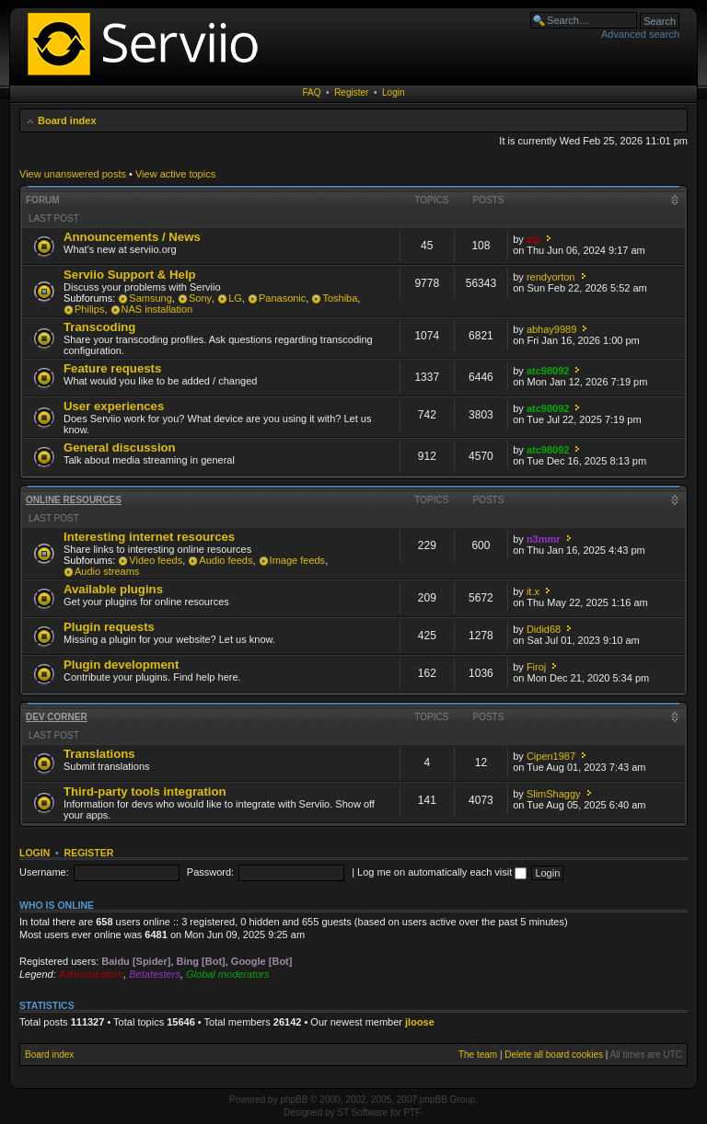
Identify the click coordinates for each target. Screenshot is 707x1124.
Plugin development (121, 664)
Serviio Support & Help (130, 274)
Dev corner (56, 717)
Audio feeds (225, 560)
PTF (412, 1112)
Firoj (536, 666)
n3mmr (544, 539)
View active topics (175, 173)
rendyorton (551, 276)
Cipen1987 (551, 756)
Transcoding (99, 327)
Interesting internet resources (149, 537)
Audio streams (107, 571)
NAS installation (157, 309)
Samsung (150, 298)
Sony (200, 298)
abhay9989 (551, 329)
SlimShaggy (554, 793)
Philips (89, 309)
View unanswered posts (72, 173)
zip (533, 239)
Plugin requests (109, 627)
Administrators (91, 974)
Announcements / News (132, 237)
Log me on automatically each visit (442, 871)
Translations (99, 754)
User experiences (114, 406)
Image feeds (298, 560)
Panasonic (282, 298)
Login (393, 92)
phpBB (293, 1100)
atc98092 (548, 370)
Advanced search (640, 34)
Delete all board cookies (553, 1054)
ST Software (362, 1112)
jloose (420, 1021)
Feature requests (112, 368)
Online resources (74, 500)
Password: (210, 871)
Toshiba (339, 298)
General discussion (120, 447)
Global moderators (228, 974)
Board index (67, 120)
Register (351, 92)
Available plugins (113, 589)
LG (235, 298)
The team (477, 1054)
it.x (533, 591)
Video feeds (155, 560)
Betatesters (154, 974)
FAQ (312, 92)
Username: (44, 871)
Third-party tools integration (145, 791)
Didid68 (544, 629)
